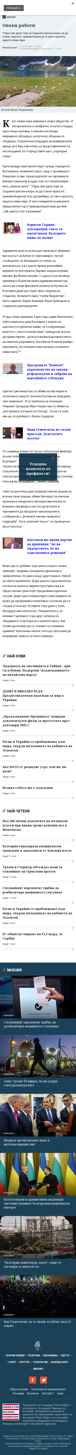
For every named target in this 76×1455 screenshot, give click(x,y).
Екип (60, 1393)
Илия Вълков (10, 47)
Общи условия (19, 1389)
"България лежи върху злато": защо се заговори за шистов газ (32, 1264)
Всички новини (15, 1355)
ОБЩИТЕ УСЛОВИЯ (38, 1448)
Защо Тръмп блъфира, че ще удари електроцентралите (30, 1083)
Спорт (12, 1362)
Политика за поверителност (48, 1389)
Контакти (33, 1393)
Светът (65, 1355)
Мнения (9, 17)
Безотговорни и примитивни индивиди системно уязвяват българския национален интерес (37, 1203)
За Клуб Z (48, 1393)
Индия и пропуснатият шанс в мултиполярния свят (26, 1142)
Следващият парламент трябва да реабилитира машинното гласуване (31, 1024)
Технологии (40, 1362)
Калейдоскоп (59, 1362)
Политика (34, 1355)
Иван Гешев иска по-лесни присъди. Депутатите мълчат (49, 433)
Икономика (50, 1355)
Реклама (18, 1393)
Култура (24, 1362)
